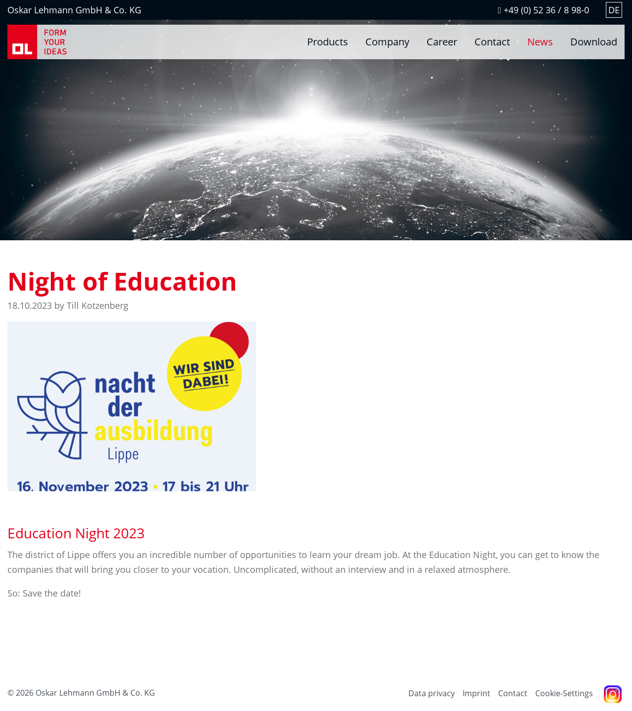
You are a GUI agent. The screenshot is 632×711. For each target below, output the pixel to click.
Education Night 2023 (76, 533)
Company (387, 41)
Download (593, 41)
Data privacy (431, 693)
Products (327, 41)
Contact (492, 41)
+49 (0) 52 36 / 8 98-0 (543, 10)
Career (442, 41)
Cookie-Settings (564, 693)
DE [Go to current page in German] (614, 10)
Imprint (476, 693)
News (540, 41)
